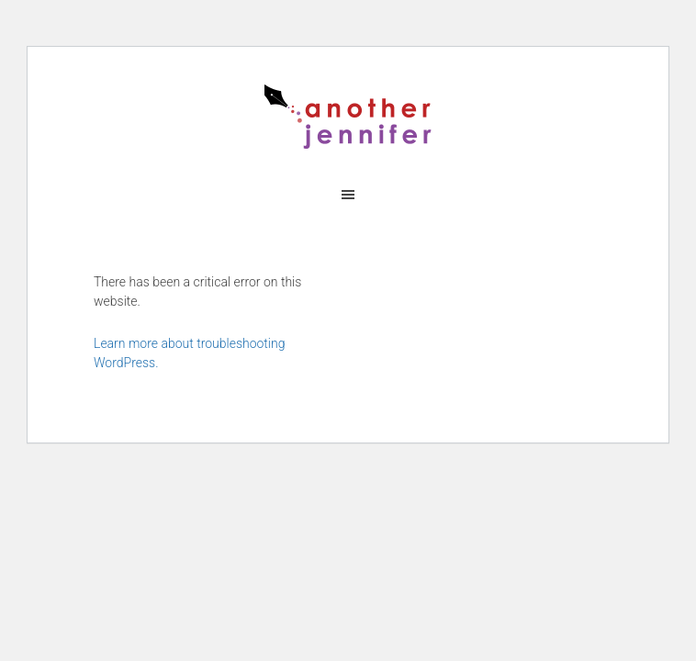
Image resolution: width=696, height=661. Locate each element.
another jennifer (348, 116)
